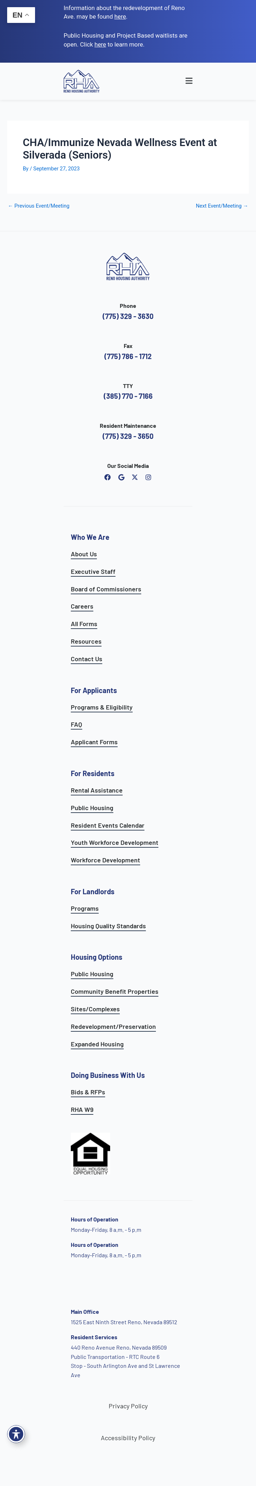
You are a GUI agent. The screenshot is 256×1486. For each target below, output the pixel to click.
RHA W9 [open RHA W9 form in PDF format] (82, 1109)
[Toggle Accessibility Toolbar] (16, 1434)
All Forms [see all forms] (84, 624)
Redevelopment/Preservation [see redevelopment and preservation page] (113, 1026)
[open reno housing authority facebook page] (107, 477)
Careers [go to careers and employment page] (82, 606)
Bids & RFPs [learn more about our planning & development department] (88, 1092)
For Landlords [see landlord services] (92, 891)
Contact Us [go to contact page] (86, 659)
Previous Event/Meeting (38, 206)
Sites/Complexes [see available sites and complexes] (95, 1009)
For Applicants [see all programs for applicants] (94, 690)
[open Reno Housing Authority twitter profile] (135, 477)
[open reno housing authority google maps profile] (121, 477)
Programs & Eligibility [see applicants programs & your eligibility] (102, 707)
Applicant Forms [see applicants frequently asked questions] (94, 742)
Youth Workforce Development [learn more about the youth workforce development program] (114, 842)
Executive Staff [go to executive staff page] (93, 571)
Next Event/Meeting (222, 206)
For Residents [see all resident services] (92, 773)
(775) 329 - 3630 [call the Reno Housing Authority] (128, 316)
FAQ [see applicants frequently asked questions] (76, 724)
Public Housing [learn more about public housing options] (92, 974)
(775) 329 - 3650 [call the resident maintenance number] (128, 436)
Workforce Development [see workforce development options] (105, 860)
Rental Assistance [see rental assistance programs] (97, 790)
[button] (175, 81)
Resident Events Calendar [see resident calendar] (107, 825)
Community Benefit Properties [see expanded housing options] (114, 991)
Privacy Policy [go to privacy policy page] (128, 1406)
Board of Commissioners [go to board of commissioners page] (106, 589)
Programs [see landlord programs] (85, 908)
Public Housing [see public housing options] (92, 808)
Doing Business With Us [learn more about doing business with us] (108, 1075)
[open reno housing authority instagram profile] (148, 477)
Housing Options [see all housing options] (96, 957)
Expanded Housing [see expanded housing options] (97, 1044)
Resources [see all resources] (86, 641)
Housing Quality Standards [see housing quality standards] (108, 926)
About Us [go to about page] (84, 554)
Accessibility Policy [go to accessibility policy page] (128, 1438)
